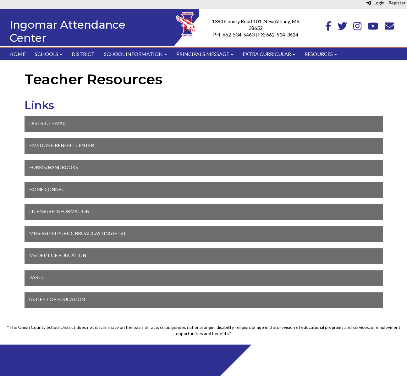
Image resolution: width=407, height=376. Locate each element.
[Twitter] (342, 27)
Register (396, 2)
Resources (321, 54)
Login (375, 2)
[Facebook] (328, 27)
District (83, 54)
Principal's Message (204, 54)
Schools (48, 54)
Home (17, 54)
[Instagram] (357, 27)
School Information (135, 54)
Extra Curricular (269, 54)
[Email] (389, 27)
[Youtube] (373, 27)
